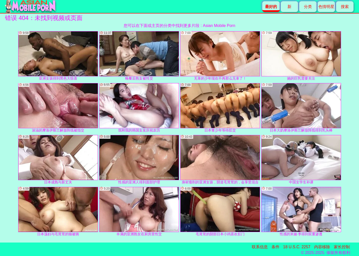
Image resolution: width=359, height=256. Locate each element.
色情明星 (326, 6)
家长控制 (342, 247)
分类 (308, 6)
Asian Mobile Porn (219, 25)
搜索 (345, 6)
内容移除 (322, 247)
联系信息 (260, 247)
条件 (275, 247)
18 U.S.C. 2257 (296, 247)
